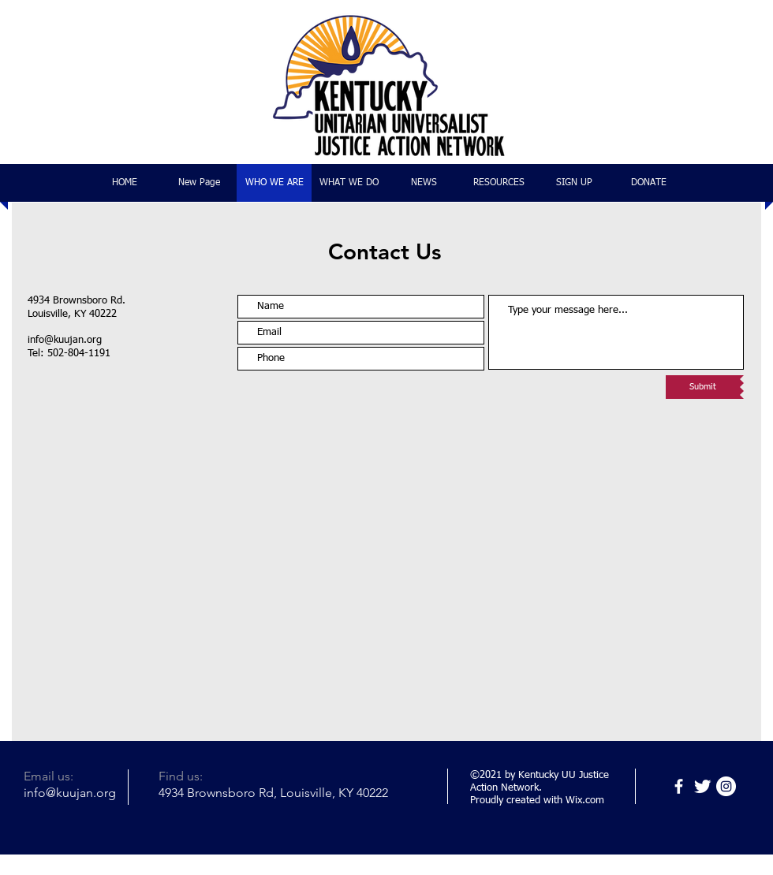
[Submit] (703, 387)
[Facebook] (679, 786)
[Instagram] (726, 786)
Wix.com (585, 800)
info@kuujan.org (65, 340)
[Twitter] (702, 786)
